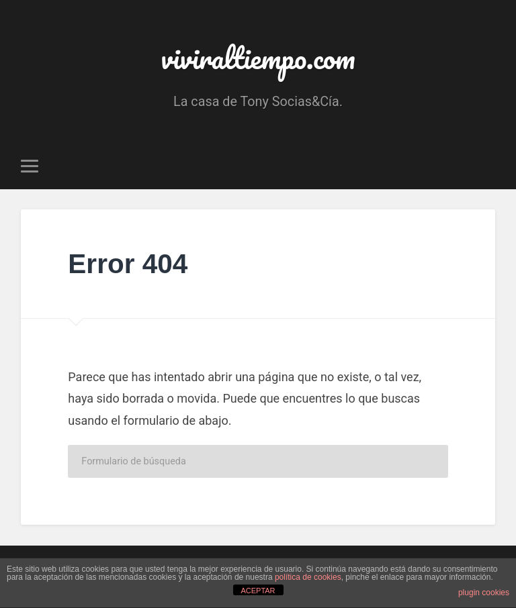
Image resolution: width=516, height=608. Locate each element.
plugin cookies (483, 592)
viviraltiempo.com (258, 57)
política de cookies (308, 577)
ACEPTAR (258, 591)
